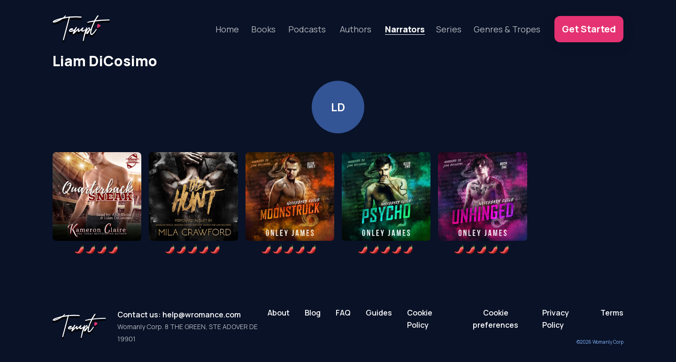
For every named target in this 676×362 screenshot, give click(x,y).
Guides (379, 313)
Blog (313, 313)
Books (263, 29)
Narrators (405, 29)
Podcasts (307, 29)
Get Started (589, 29)
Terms (611, 313)
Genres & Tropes (507, 29)
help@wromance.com (201, 314)
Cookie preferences (495, 319)
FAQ (343, 313)
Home (227, 29)
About (279, 313)
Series (448, 29)
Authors (355, 29)
